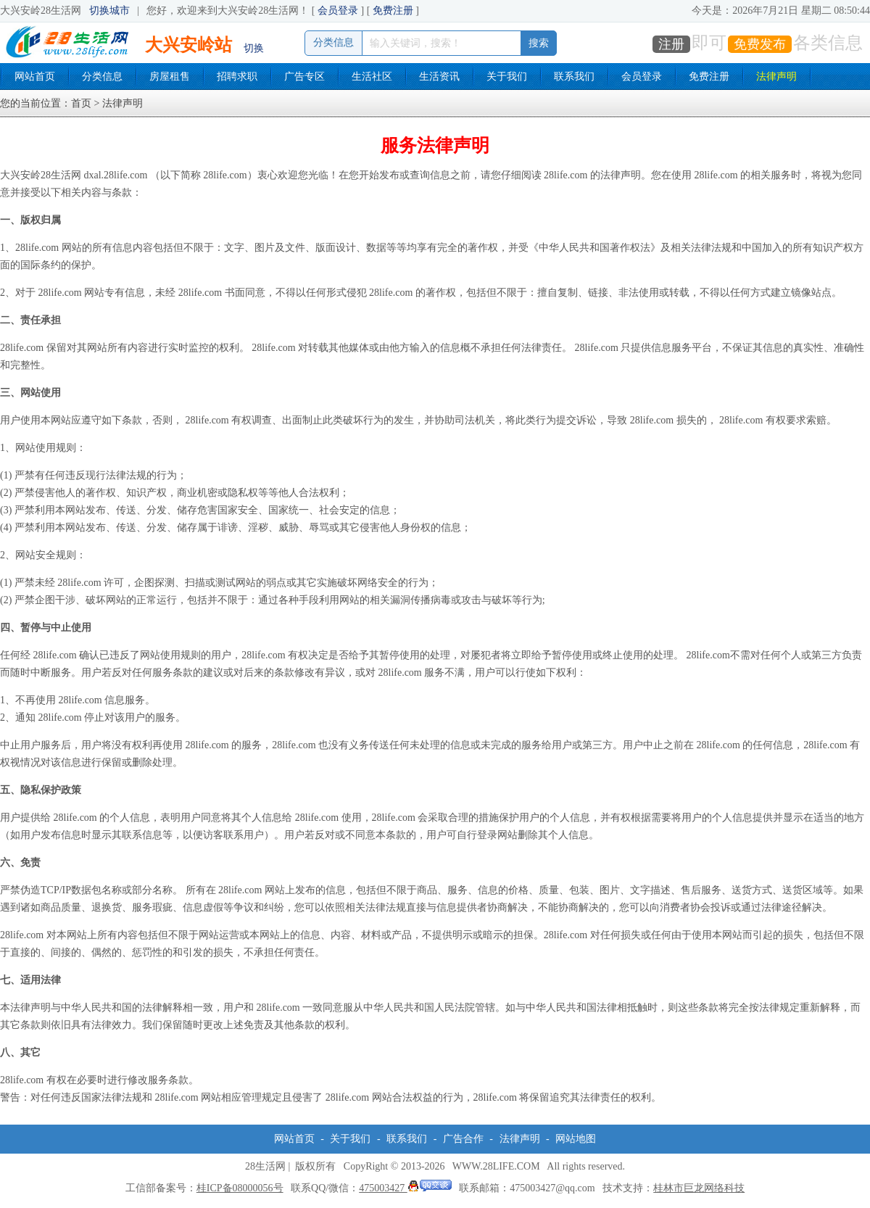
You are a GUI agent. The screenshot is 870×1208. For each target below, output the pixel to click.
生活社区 (372, 76)
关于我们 (506, 76)
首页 (81, 103)
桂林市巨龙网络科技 (699, 1188)
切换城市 (109, 10)
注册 (671, 44)
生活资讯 (439, 76)
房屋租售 (169, 76)
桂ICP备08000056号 (239, 1188)
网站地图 (575, 1138)
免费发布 (760, 44)
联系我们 (574, 76)
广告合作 (463, 1138)
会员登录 (338, 10)
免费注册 (393, 10)
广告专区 (304, 76)
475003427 (405, 1188)
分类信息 (102, 76)
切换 (254, 48)
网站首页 (34, 76)
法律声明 (776, 76)
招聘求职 (237, 76)
